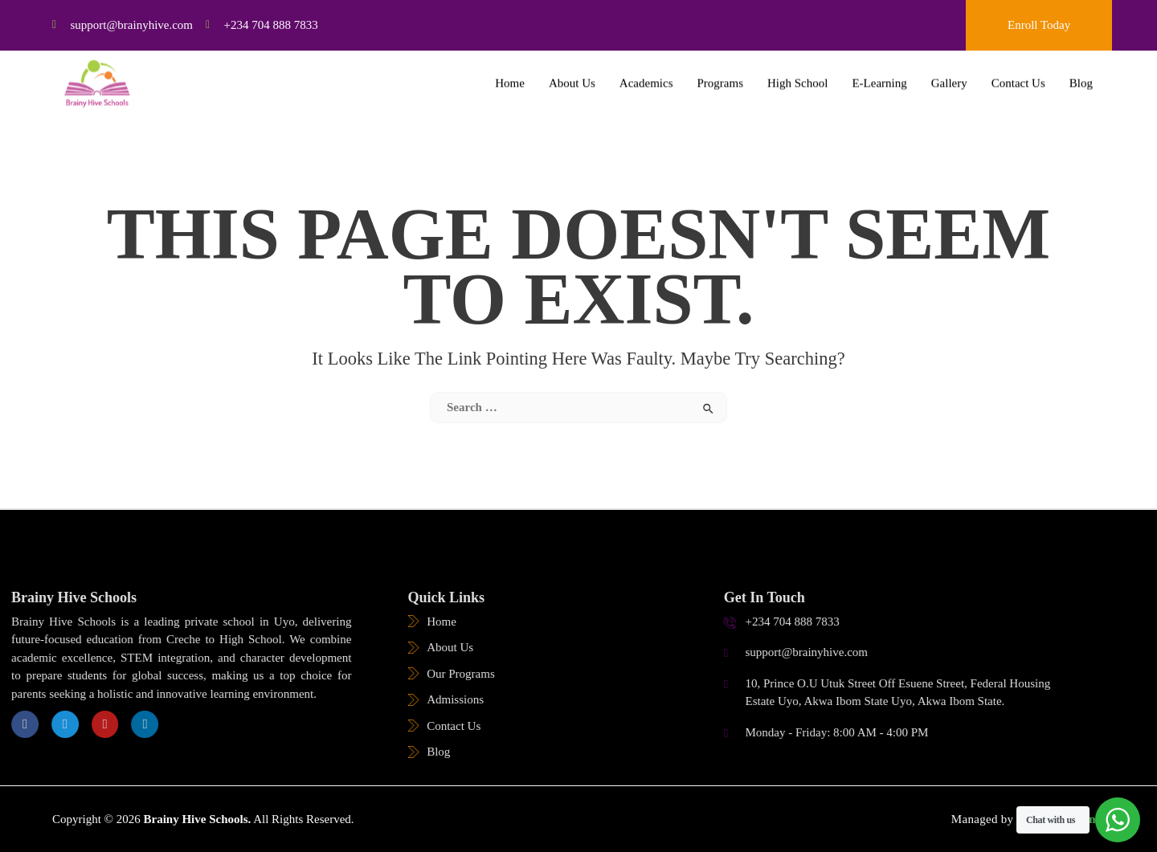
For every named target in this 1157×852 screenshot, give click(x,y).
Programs (720, 73)
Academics (646, 73)
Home (510, 73)
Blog (1081, 73)
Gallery (949, 73)
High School (797, 73)
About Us (572, 73)
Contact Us (1018, 73)
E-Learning (879, 73)
